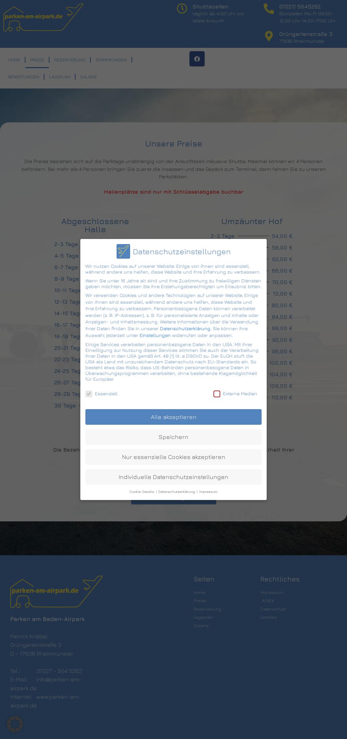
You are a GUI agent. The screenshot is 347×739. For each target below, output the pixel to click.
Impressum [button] (208, 489)
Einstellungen (155, 332)
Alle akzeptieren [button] (174, 414)
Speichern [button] (173, 434)
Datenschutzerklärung (185, 325)
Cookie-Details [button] (142, 489)
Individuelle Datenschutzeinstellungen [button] (173, 474)
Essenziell (101, 391)
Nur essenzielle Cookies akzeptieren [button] (173, 454)
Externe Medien (235, 391)
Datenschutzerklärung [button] (177, 489)
